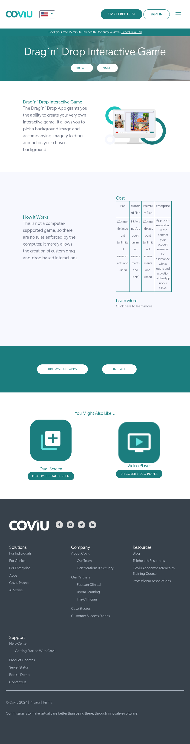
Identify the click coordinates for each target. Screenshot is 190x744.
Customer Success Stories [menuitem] (90, 616)
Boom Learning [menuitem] (88, 592)
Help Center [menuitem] (18, 644)
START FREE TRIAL (121, 14)
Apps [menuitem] (13, 576)
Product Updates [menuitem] (22, 660)
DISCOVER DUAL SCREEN (51, 476)
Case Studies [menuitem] (80, 609)
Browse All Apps (62, 369)
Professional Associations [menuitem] (152, 581)
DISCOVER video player (139, 473)
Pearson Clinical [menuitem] (89, 585)
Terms (47, 702)
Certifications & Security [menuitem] (95, 568)
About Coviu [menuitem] (80, 553)
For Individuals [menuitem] (20, 553)
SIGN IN (156, 14)
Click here (123, 306)
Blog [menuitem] (136, 553)
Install (107, 68)
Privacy (35, 702)
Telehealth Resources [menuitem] (149, 561)
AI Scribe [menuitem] (16, 590)
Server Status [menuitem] (19, 668)
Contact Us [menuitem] (17, 682)
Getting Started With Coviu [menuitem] (35, 651)
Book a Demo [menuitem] (19, 675)
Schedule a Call (131, 32)
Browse (81, 68)
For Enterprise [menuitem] (19, 568)
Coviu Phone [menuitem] (19, 583)
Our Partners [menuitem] (80, 577)
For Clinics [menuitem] (17, 561)
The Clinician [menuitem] (87, 599)
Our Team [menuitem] (84, 561)
